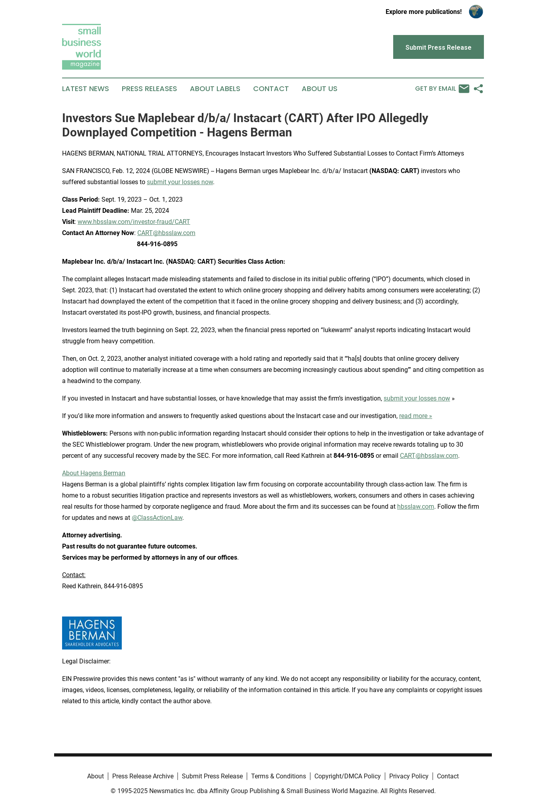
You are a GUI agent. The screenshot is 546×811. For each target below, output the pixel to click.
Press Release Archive (143, 776)
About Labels (215, 88)
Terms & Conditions (278, 776)
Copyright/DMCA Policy (347, 776)
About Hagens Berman (93, 473)
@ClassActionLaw (157, 517)
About (95, 776)
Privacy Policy (409, 776)
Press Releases (149, 88)
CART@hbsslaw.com (166, 233)
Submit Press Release (212, 776)
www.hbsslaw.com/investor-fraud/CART (134, 222)
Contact (271, 88)
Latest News (85, 88)
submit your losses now (180, 182)
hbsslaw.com (415, 506)
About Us (319, 88)
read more (413, 416)
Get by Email (442, 88)
